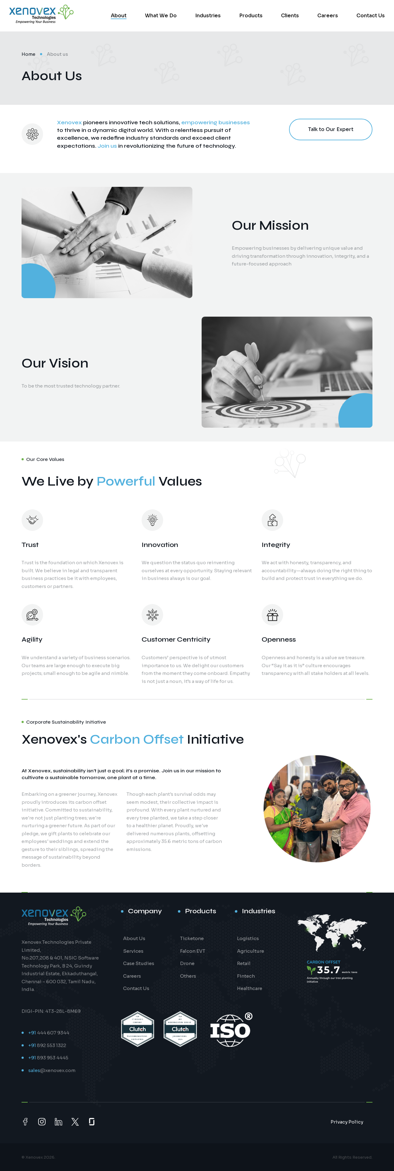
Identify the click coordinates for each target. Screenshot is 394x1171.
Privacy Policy (347, 1122)
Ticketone (192, 938)
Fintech (246, 976)
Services (133, 951)
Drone (187, 963)
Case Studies (138, 963)
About (119, 15)
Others (188, 976)
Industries (208, 15)
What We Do (161, 15)
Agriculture (250, 951)
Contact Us (370, 15)
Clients (290, 15)
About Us (134, 938)
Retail (244, 963)
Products (251, 15)
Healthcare (249, 988)
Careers (327, 15)
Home (28, 54)
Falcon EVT (192, 951)
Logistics (248, 938)
